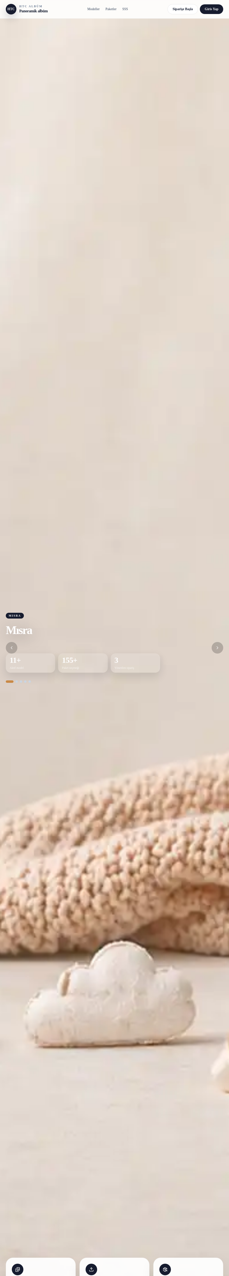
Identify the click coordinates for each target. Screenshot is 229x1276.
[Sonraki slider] (217, 648)
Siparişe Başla (183, 9)
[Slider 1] (9, 681)
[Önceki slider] (11, 648)
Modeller (93, 9)
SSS (125, 9)
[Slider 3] (21, 681)
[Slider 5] (29, 681)
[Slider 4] (25, 681)
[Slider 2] (16, 681)
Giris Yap (211, 9)
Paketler (111, 9)
